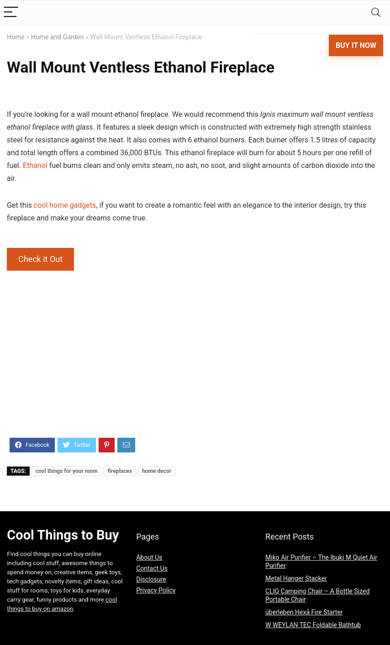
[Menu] (11, 12)
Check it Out (40, 259)
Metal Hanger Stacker (296, 578)
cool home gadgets (65, 205)
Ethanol (35, 165)
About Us (149, 557)
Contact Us (152, 568)
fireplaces (120, 471)
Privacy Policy (155, 590)
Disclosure (151, 579)
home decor (156, 471)
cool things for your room (67, 471)
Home (16, 37)
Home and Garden (57, 37)
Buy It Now (356, 45)
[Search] (376, 12)
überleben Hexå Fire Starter (304, 612)
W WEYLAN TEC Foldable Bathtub (313, 625)
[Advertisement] (195, 367)
